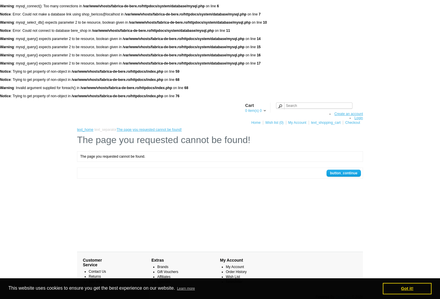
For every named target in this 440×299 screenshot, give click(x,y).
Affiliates (163, 277)
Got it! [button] (407, 288)
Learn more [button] (186, 288)
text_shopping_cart (326, 123)
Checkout (352, 123)
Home (256, 123)
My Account (297, 123)
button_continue (343, 173)
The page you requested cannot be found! (149, 130)
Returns (95, 276)
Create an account (348, 114)
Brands (162, 267)
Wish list (274, 123)
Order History (236, 272)
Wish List (233, 277)
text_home (85, 130)
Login (359, 118)
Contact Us (97, 272)
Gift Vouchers (167, 272)
